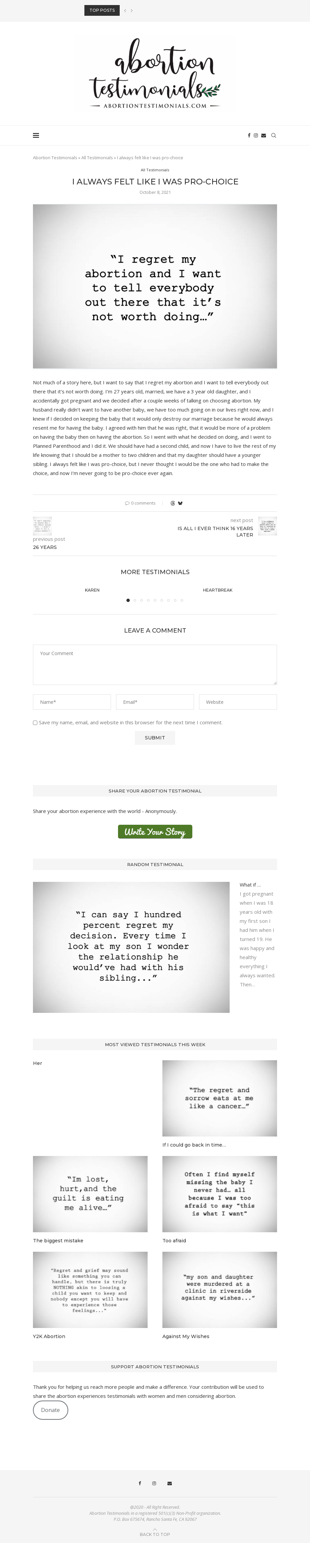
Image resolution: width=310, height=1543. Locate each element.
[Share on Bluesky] (180, 503)
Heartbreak (217, 590)
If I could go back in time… (194, 1145)
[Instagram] (256, 135)
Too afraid (174, 1241)
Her (37, 1063)
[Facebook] (249, 135)
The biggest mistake (58, 1241)
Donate (50, 1410)
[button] (125, 10)
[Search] (273, 135)
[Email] (263, 135)
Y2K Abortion (49, 1336)
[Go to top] (155, 1534)
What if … (250, 884)
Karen (92, 590)
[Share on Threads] (172, 503)
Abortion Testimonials (55, 158)
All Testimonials (97, 158)
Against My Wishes (185, 1336)
